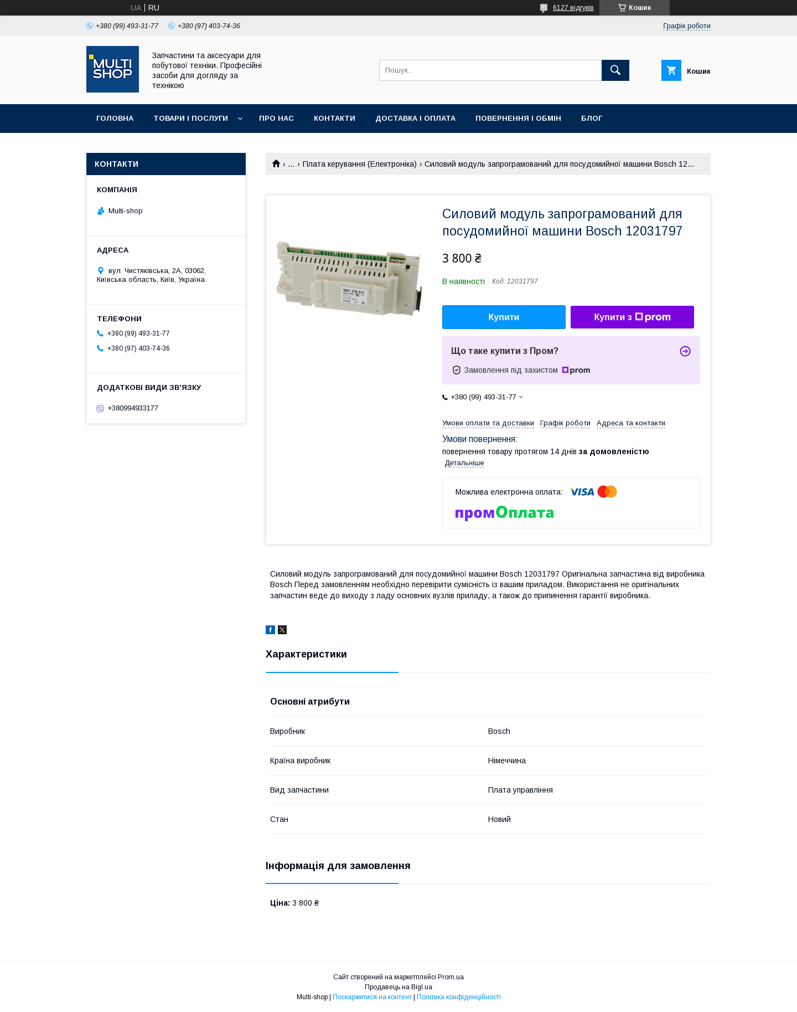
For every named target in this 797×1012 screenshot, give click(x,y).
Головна (114, 118)
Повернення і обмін (518, 118)
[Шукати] (615, 70)
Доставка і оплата (415, 118)
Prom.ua (451, 977)
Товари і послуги (190, 118)
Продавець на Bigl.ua (398, 987)
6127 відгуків (573, 8)
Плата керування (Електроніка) (360, 164)
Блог (591, 118)
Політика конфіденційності (459, 997)
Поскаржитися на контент (372, 997)
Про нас (276, 118)
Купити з (632, 317)
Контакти (334, 118)
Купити (504, 317)
